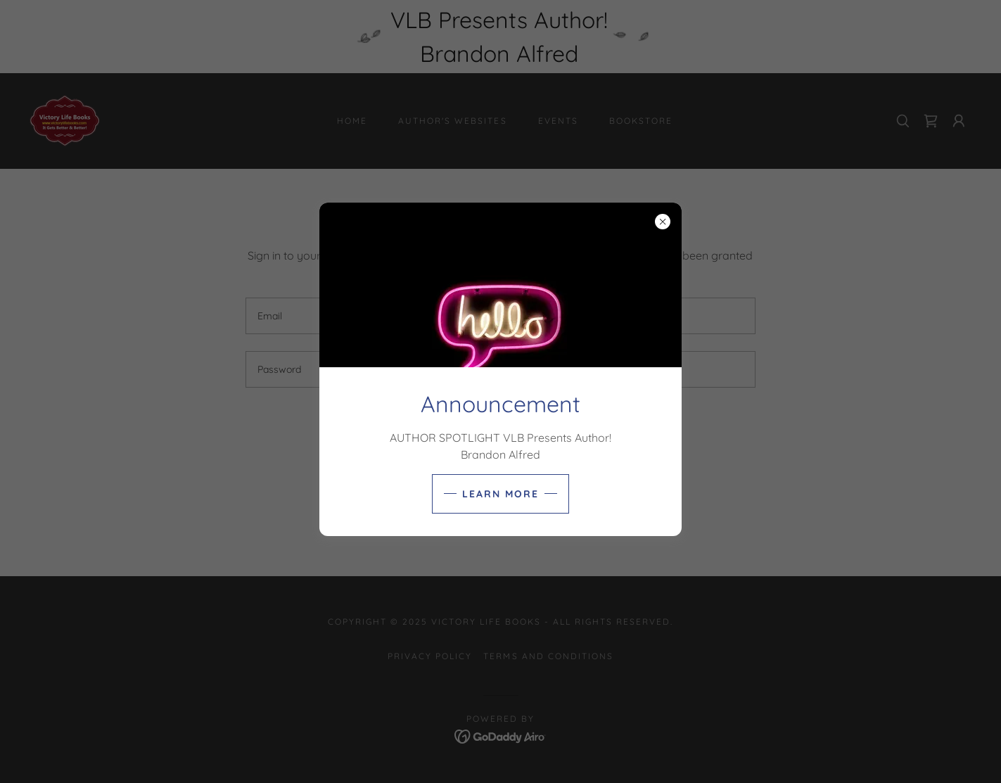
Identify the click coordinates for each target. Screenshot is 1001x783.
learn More (500, 494)
